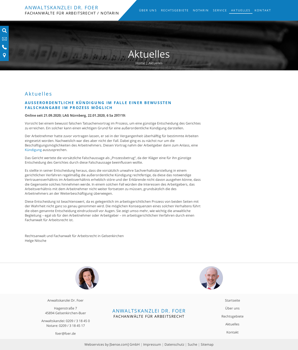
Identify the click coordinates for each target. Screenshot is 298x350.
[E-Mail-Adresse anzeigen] (4, 40)
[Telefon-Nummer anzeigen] (4, 48)
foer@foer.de (65, 333)
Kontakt (263, 10)
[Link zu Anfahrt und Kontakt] (4, 56)
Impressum (152, 344)
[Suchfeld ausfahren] (4, 32)
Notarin (201, 10)
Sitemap (207, 344)
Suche (192, 344)
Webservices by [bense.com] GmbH (112, 344)
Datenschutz (174, 344)
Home (140, 63)
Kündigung (33, 149)
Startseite (232, 300)
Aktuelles (240, 10)
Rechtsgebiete (175, 10)
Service (220, 10)
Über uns (148, 10)
